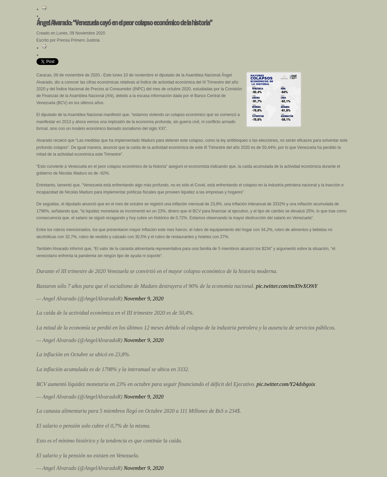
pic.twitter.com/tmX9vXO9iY (286, 286)
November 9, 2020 (144, 298)
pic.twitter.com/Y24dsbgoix (286, 384)
